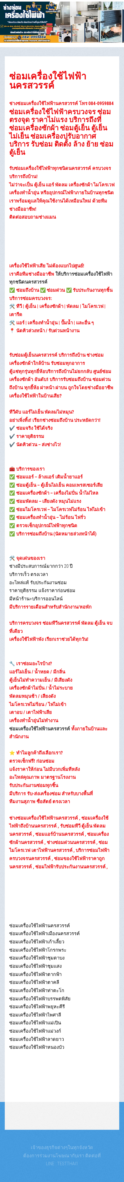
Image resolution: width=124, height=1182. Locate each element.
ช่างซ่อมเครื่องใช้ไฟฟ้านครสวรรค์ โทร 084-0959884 (61, 103)
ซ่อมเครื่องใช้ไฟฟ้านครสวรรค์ (47, 81)
